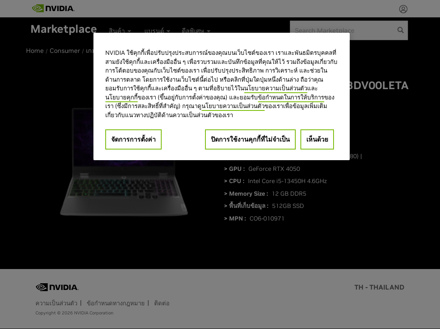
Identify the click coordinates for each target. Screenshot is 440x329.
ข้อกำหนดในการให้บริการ (291, 97)
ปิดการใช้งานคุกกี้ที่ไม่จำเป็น (250, 139)
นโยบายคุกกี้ (121, 97)
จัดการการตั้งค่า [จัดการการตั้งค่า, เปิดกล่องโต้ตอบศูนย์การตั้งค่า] (133, 139)
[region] (221, 96)
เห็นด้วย (317, 139)
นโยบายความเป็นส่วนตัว (275, 88)
